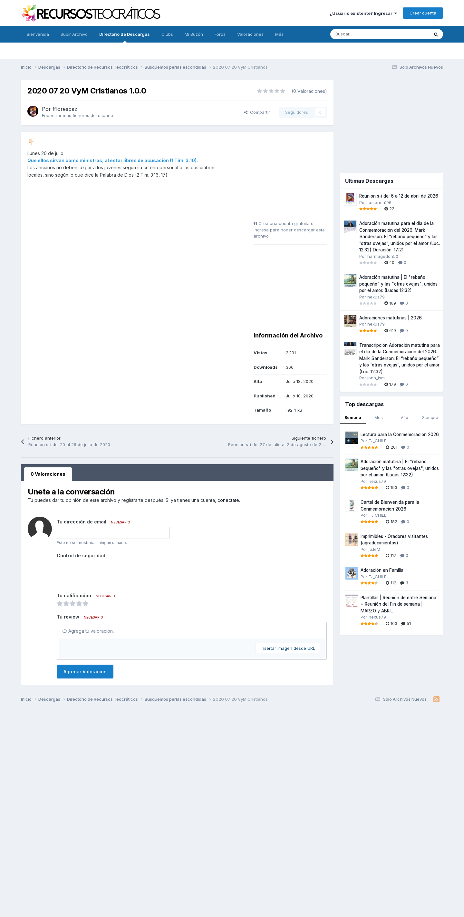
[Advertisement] (294, 178)
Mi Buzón (194, 34)
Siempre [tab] (430, 417)
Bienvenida (38, 34)
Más (279, 34)
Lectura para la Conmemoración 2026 (400, 434)
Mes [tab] (378, 417)
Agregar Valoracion (85, 671)
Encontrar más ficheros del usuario (77, 115)
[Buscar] (365, 34)
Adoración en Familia (382, 570)
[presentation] (106, 573)
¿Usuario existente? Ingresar (363, 13)
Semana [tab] (352, 417)
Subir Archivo (74, 34)
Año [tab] (404, 417)
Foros (220, 34)
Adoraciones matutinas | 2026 (390, 317)
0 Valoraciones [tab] (48, 474)
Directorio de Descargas (124, 37)
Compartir (257, 112)
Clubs (167, 34)
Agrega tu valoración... (89, 631)
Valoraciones (250, 34)
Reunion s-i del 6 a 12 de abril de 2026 (398, 196)
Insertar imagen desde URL (288, 648)
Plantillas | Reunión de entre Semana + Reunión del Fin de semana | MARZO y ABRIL (398, 604)
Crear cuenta (423, 12)
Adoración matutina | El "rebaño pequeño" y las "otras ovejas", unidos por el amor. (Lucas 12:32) (398, 284)
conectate (228, 500)
